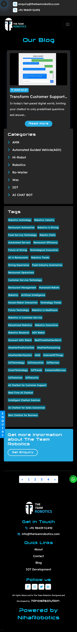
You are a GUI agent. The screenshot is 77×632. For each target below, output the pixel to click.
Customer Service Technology (25, 280)
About (38, 549)
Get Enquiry (22, 452)
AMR (15, 142)
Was (15, 180)
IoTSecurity (31, 377)
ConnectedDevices (55, 370)
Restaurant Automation (21, 227)
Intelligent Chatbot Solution (24, 400)
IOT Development (38, 569)
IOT (15, 187)
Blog (38, 562)
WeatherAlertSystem (20, 355)
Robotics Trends (40, 257)
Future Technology (18, 310)
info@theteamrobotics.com (41, 534)
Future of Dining (17, 250)
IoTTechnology (16, 362)
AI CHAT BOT (22, 195)
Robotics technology (19, 219)
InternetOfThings (53, 355)
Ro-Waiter (20, 172)
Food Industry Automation (47, 265)
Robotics (19, 165)
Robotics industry (44, 219)
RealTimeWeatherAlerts (48, 340)
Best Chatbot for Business (23, 415)
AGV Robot (38, 332)
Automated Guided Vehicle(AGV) (36, 150)
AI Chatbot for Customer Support (27, 385)
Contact (38, 556)
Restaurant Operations (21, 272)
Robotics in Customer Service (25, 317)
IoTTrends (36, 370)
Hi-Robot (19, 157)
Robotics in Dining (48, 227)
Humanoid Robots (49, 287)
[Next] (55, 479)
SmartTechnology (18, 370)
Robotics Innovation (46, 325)
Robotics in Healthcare (45, 310)
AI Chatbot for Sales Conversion (26, 407)
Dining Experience (18, 265)
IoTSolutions (15, 377)
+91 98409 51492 (29, 10)
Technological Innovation (44, 250)
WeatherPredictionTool (21, 347)
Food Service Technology (22, 235)
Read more (39, 123)
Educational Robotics (20, 325)
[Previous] (22, 479)
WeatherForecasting (48, 347)
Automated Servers (19, 242)
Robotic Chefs (47, 235)
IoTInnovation (36, 362)
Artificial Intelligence (33, 295)
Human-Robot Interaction (22, 302)
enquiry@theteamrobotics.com (38, 4)
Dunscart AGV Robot (20, 340)
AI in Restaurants (18, 257)
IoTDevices (53, 362)
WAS (37, 355)
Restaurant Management (22, 287)
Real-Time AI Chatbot (20, 392)
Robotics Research (18, 332)
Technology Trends (50, 302)
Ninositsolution (45, 601)
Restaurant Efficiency (45, 242)
